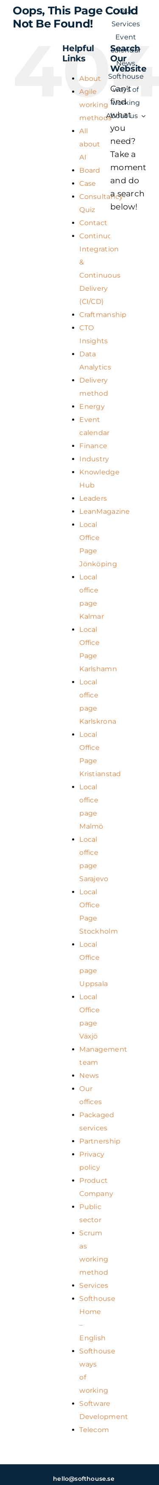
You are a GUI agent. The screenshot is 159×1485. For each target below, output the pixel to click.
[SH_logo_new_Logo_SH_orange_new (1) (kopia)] (56, 64)
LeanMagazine (104, 511)
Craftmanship (102, 315)
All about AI (89, 144)
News (89, 1076)
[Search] (120, 232)
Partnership (99, 1141)
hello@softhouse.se (83, 1478)
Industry (94, 459)
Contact (93, 223)
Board (89, 170)
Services (93, 1285)
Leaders (93, 498)
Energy (92, 406)
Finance (93, 446)
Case (87, 183)
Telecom (94, 1430)
